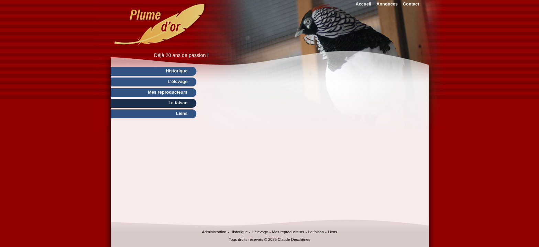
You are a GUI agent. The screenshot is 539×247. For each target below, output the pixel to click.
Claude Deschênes (294, 239)
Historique (239, 232)
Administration (214, 232)
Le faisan (316, 232)
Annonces (387, 4)
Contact (411, 4)
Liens (332, 232)
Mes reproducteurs (288, 232)
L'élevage (260, 232)
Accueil (363, 4)
